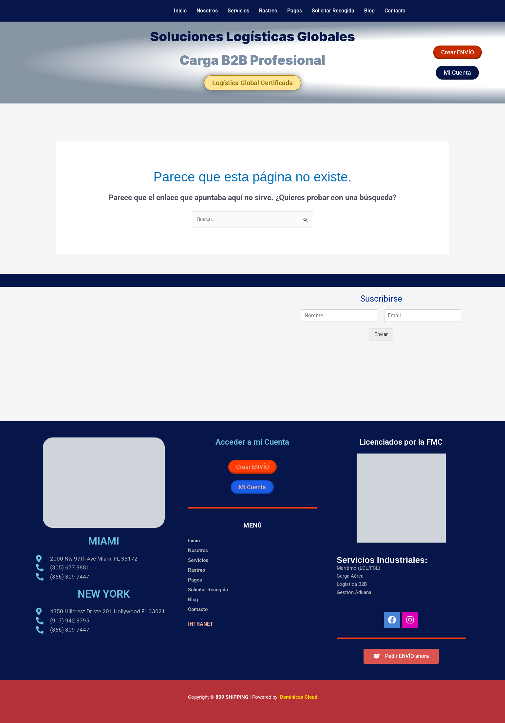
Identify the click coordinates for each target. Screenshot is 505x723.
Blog (369, 11)
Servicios (238, 11)
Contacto (394, 11)
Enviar (381, 334)
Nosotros (207, 11)
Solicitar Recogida (333, 11)
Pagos (294, 11)
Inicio (180, 11)
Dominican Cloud (298, 697)
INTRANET (200, 624)
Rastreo (268, 11)
